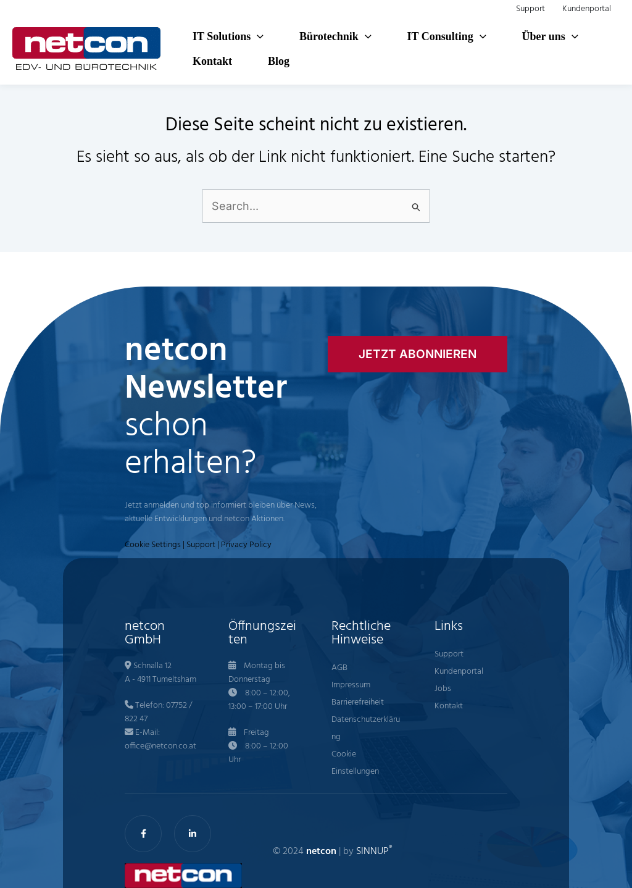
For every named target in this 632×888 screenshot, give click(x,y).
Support (200, 545)
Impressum (350, 685)
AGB (339, 668)
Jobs (442, 689)
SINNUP (374, 852)
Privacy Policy (246, 545)
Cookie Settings (153, 545)
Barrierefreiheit (357, 702)
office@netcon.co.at (160, 746)
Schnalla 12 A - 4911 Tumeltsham (160, 673)
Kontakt (448, 706)
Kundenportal (458, 671)
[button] (257, 36)
